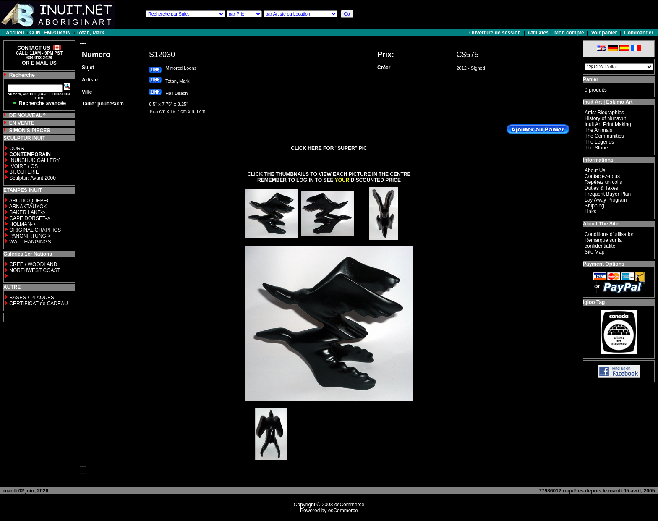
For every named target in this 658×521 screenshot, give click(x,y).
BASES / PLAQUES (31, 298)
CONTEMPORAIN (50, 33)
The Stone (596, 148)
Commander (638, 33)
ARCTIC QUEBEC (30, 201)
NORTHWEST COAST (34, 270)
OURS (16, 149)
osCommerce (349, 505)
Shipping (594, 206)
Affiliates (538, 33)
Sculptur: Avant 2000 (32, 178)
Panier (590, 79)
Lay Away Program (606, 200)
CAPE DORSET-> (29, 218)
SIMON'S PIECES (29, 131)
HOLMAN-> (22, 224)
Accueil (15, 33)
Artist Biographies (604, 112)
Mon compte (569, 33)
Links (590, 212)
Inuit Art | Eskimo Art (607, 102)
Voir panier (604, 33)
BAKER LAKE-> (27, 212)
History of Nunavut (605, 118)
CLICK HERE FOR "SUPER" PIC (329, 148)
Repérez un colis (603, 182)
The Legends (599, 142)
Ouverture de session (495, 33)
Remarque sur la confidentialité (603, 243)
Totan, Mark (90, 33)
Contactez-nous (602, 176)
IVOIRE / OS (23, 166)
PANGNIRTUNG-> (30, 236)
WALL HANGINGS (30, 242)
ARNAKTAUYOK (28, 206)
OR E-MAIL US (39, 63)
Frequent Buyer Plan (608, 194)
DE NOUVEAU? (27, 115)
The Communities (604, 136)
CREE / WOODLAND (32, 264)
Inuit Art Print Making (608, 124)
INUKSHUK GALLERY (34, 160)
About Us (595, 170)
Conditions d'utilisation (609, 234)
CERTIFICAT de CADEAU (38, 303)
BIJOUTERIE (24, 172)
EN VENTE (21, 123)
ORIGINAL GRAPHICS (35, 230)
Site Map (594, 252)
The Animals (598, 130)
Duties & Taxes (601, 188)
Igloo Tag (594, 302)
